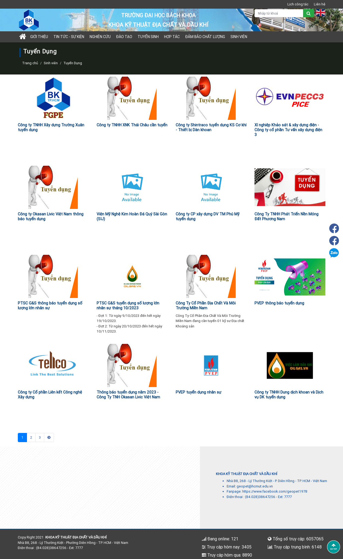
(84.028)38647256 (260, 496)
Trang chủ (30, 63)
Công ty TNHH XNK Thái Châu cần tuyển (132, 125)
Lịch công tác (297, 4)
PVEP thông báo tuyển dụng (279, 303)
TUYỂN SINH (148, 36)
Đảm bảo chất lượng (205, 36)
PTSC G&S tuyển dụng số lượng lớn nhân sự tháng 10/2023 (128, 305)
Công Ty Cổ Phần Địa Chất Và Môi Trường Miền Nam (206, 305)
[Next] (49, 437)
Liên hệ (319, 4)
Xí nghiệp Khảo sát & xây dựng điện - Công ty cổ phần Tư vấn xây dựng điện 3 (288, 130)
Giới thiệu (39, 36)
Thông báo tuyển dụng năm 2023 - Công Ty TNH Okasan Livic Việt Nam (128, 394)
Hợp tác (172, 36)
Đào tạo (124, 36)
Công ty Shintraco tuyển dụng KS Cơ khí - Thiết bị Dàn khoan (211, 127)
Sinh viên (238, 36)
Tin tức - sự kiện (68, 36)
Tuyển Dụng (72, 63)
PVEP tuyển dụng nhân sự (198, 392)
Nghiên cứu (100, 36)
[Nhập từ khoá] (278, 13)
